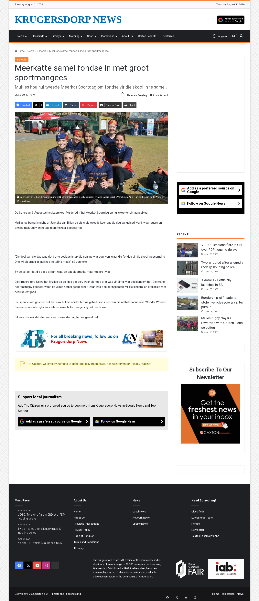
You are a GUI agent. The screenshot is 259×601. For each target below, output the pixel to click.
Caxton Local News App (205, 535)
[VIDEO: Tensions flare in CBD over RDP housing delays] (187, 250)
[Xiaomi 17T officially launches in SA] (187, 285)
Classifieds (38, 36)
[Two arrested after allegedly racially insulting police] (187, 267)
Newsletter (197, 529)
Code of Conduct (84, 535)
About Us (127, 36)
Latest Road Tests (202, 517)
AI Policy (79, 548)
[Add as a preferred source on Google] (230, 19)
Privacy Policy (82, 529)
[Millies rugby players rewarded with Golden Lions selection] (187, 323)
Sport (90, 36)
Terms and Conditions (86, 541)
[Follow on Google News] (129, 421)
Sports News (140, 523)
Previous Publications (86, 523)
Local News (139, 511)
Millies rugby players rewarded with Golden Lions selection (222, 322)
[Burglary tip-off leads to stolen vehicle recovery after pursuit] (187, 302)
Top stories (228, 593)
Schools (41, 50)
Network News (141, 517)
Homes (195, 523)
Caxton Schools (147, 36)
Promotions (107, 36)
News (20, 36)
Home (20, 50)
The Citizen (168, 36)
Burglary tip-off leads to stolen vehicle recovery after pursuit (222, 302)
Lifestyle (56, 36)
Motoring (74, 36)
